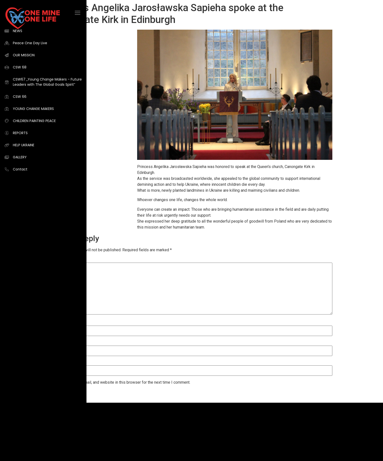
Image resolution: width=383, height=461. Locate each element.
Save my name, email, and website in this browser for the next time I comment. (122, 382)
